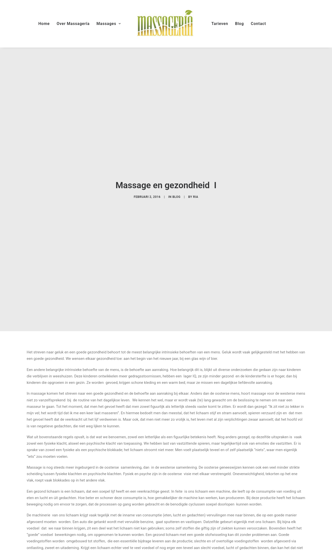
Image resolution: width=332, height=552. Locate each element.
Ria (195, 194)
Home (44, 23)
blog (176, 194)
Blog (239, 23)
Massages (109, 23)
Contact (258, 23)
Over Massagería (73, 23)
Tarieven (219, 23)
